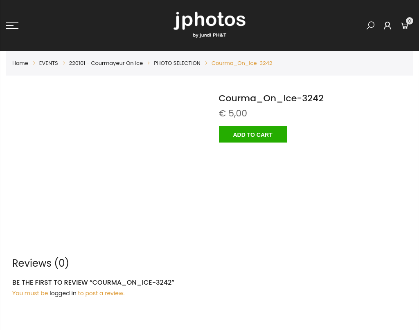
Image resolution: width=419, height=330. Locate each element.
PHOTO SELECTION (177, 63)
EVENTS (48, 63)
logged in (63, 293)
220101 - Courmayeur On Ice (106, 63)
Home (20, 63)
